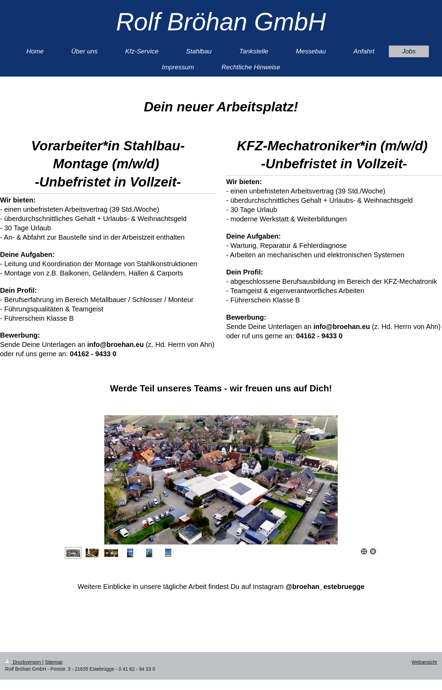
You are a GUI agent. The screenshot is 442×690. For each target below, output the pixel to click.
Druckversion (23, 662)
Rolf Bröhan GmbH (221, 22)
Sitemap (54, 662)
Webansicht (424, 662)
